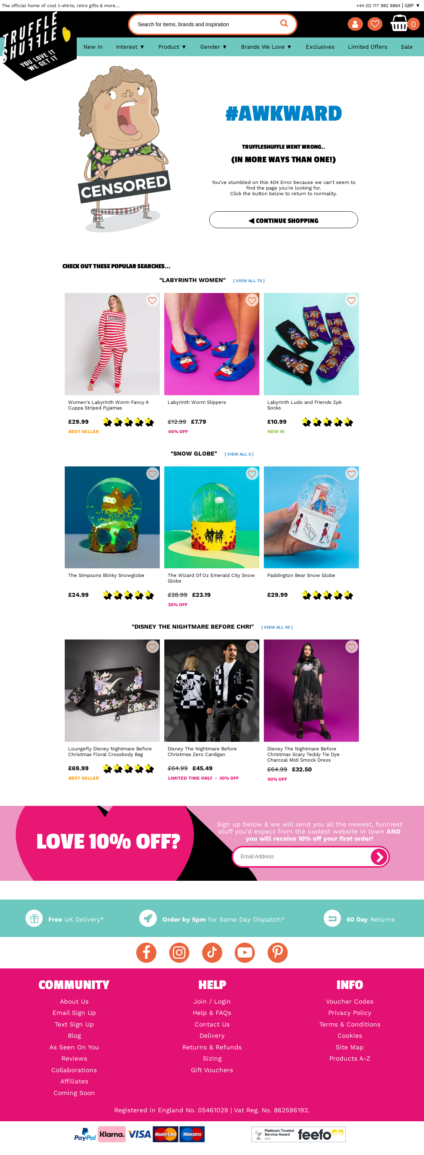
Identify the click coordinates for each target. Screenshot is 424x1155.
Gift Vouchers (212, 1070)
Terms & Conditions (350, 1025)
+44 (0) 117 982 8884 (378, 5)
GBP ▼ (412, 5)
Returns (359, 919)
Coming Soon (74, 1093)
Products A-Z (349, 1059)
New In (93, 46)
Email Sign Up (74, 1013)
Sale (407, 46)
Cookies (350, 1036)
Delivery (212, 1036)
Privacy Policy (349, 1013)
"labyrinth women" (212, 280)
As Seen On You (74, 1047)
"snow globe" (212, 453)
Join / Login (212, 1002)
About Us (74, 1002)
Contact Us (212, 1025)
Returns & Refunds (212, 1047)
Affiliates (74, 1082)
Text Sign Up (74, 1025)
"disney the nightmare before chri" (212, 626)
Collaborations (74, 1070)
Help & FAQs (212, 1013)
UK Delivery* (64, 919)
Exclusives (320, 46)
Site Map (350, 1047)
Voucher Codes (349, 1002)
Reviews (74, 1059)
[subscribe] (379, 857)
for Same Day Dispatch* (211, 919)
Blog (74, 1036)
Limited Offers (367, 46)
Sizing (212, 1059)
